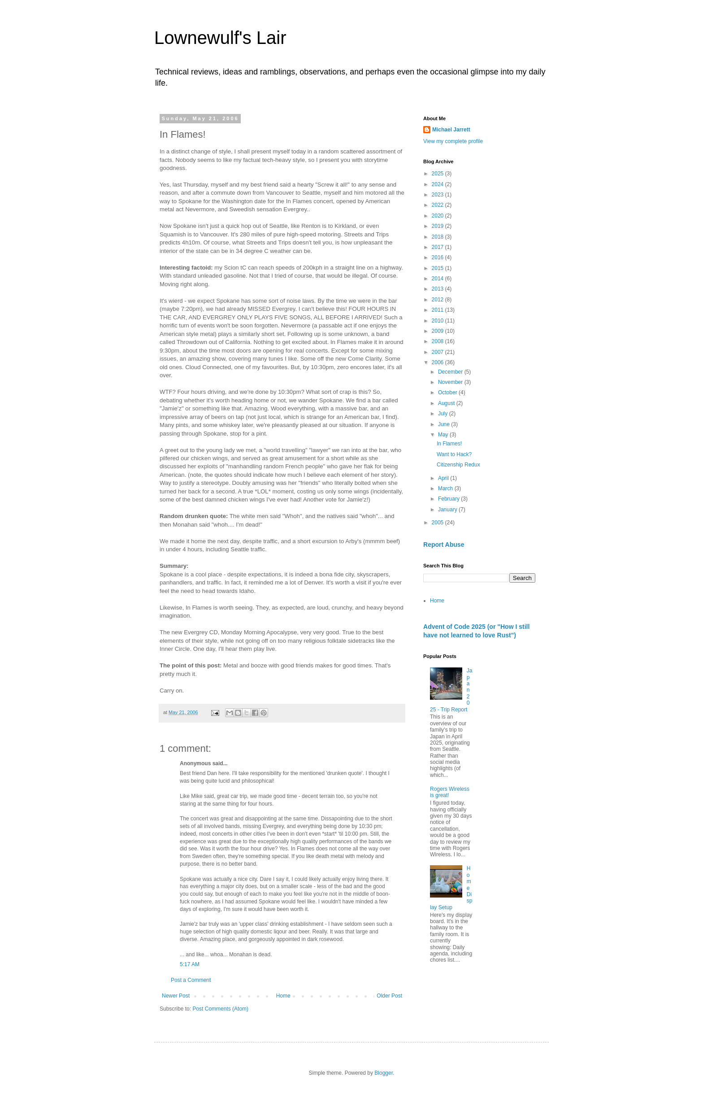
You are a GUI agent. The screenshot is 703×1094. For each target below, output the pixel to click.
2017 (438, 247)
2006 (438, 362)
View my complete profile (453, 141)
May (444, 434)
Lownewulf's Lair (220, 38)
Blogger (383, 1073)
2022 (438, 205)
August (447, 403)
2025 (438, 173)
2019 (438, 226)
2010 (438, 321)
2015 (438, 268)
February (449, 499)
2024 (438, 184)
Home (283, 996)
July (443, 413)
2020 (438, 216)
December (451, 372)
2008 (438, 341)
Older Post (389, 996)
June (444, 424)
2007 (438, 352)
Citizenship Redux (458, 465)
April (444, 478)
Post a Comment (191, 980)
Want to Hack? (454, 454)
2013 (438, 289)
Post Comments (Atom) (220, 1009)
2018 (438, 237)
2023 (438, 195)
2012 (438, 299)
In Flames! (449, 443)
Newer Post (176, 996)
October (448, 392)
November (451, 382)
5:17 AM (190, 964)
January (448, 509)
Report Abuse (443, 544)
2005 (438, 522)
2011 (438, 310)
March (446, 488)
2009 (438, 331)
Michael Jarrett (451, 129)
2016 (438, 257)
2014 (438, 278)
